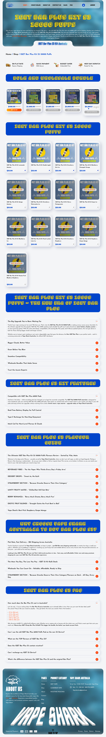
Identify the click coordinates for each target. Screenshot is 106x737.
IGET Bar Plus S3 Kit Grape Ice (88, 202)
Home (8, 54)
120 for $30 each (14, 618)
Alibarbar (15, 698)
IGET (7, 698)
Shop (15, 54)
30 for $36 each (13, 614)
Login (92, 5)
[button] (25, 207)
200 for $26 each (14, 619)
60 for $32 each (14, 616)
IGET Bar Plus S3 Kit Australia (53, 43)
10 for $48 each (13, 612)
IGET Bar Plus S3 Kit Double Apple (41, 165)
